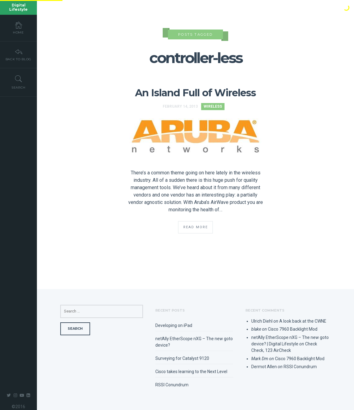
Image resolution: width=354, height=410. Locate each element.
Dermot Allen (264, 366)
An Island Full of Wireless (195, 93)
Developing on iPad (173, 325)
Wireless (213, 106)
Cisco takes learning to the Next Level (191, 371)
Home (18, 27)
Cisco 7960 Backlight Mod (292, 329)
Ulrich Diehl (261, 321)
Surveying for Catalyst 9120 (182, 358)
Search (18, 82)
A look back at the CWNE (302, 321)
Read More (195, 227)
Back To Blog (18, 54)
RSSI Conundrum (172, 384)
